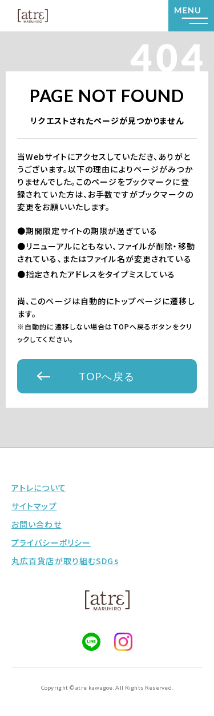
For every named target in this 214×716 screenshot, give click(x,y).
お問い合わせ (36, 524)
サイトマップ (34, 506)
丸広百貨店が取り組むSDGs (65, 560)
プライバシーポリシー (51, 542)
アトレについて (38, 487)
